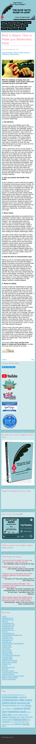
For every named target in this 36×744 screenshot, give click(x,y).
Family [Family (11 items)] (18, 705)
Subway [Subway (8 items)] (16, 722)
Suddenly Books (7, 659)
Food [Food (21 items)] (8, 708)
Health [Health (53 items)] (23, 711)
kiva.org (4, 631)
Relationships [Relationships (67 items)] (20, 719)
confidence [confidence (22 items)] (23, 697)
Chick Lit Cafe (7, 650)
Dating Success (24, 52)
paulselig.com (6, 642)
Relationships (14, 54)
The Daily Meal (7, 657)
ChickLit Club (6, 664)
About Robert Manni (14, 22)
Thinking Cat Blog (8, 674)
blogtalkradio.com (8, 626)
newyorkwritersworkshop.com (12, 635)
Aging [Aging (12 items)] (10, 695)
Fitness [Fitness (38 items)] (28, 705)
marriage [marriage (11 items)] (14, 715)
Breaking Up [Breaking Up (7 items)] (22, 694)
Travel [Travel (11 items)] (27, 722)
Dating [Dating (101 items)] (5, 702)
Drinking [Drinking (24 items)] (5, 705)
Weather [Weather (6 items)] (12, 724)
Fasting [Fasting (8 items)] (22, 705)
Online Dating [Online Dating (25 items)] (7, 720)
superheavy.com (7, 638)
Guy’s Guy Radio (8, 25)
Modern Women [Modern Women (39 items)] (9, 717)
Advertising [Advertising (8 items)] (5, 695)
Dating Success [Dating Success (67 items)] (18, 703)
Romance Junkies (8, 671)
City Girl (4, 666)
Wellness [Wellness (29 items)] (18, 724)
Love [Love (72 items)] (9, 714)
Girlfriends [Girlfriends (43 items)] (18, 708)
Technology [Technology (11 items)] (21, 722)
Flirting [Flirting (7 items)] (3, 708)
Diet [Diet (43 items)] (28, 703)
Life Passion (6, 648)
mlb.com (5, 621)
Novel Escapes (7, 652)
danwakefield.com (8, 633)
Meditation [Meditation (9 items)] (25, 715)
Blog (3, 22)
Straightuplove (7, 647)
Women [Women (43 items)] (26, 724)
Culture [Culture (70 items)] (28, 700)
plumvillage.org (7, 640)
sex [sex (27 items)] (28, 720)
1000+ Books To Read (9, 660)
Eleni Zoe (5, 669)
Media (18, 25)
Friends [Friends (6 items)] (11, 708)
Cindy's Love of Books (9, 662)
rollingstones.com (8, 620)
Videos (24, 25)
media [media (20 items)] (20, 715)
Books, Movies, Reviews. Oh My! (13, 676)
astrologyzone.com (8, 625)
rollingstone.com (7, 618)
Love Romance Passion (10, 672)
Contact (22, 28)
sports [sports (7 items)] (11, 722)
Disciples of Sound (8, 667)
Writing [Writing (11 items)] (4, 726)
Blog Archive (13, 28)
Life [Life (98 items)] (4, 714)
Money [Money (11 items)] (19, 717)
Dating (15, 52)
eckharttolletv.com (8, 630)
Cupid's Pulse (6, 645)
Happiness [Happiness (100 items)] (13, 711)
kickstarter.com (7, 637)
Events (4, 28)
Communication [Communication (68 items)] (10, 697)
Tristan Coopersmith (9, 679)
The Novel (26, 22)
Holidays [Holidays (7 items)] (29, 711)
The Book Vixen (7, 654)
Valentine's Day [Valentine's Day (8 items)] (6, 724)
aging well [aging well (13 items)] (15, 695)
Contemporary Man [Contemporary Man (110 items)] (13, 699)
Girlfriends (5, 54)
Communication (7, 52)
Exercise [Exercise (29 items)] (12, 705)
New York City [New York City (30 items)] (27, 717)
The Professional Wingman (11, 655)
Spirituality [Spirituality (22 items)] (6, 722)
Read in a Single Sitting (10, 677)
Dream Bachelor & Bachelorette (13, 643)
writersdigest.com (8, 623)
